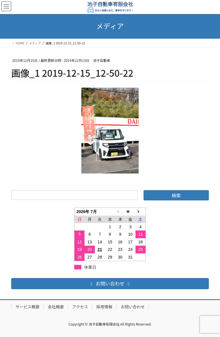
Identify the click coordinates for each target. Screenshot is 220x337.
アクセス (80, 307)
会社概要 (56, 307)
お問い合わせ (133, 307)
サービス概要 (27, 307)
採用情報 (104, 307)
